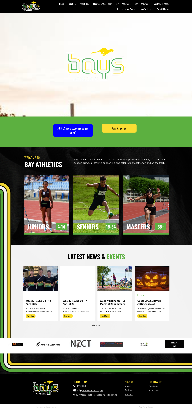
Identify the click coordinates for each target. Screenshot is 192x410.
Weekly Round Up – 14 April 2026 (38, 302)
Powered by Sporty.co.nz (46, 407)
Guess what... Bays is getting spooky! (149, 302)
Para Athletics (119, 128)
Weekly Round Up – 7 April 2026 (75, 302)
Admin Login (146, 407)
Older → (96, 325)
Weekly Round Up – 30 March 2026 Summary (112, 302)
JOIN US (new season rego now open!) (73, 130)
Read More (30, 316)
